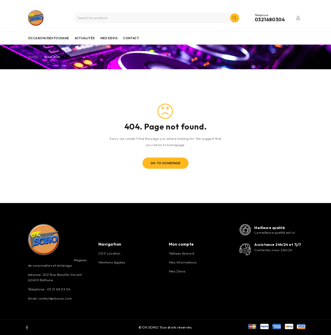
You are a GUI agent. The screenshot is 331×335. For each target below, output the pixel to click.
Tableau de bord (181, 253)
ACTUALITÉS (85, 38)
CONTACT (131, 38)
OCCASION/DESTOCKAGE (48, 38)
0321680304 (270, 19)
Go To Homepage (166, 163)
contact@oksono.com (55, 298)
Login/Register (298, 18)
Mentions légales (111, 262)
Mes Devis (177, 271)
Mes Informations (183, 262)
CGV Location (109, 253)
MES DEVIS (109, 38)
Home (33, 57)
